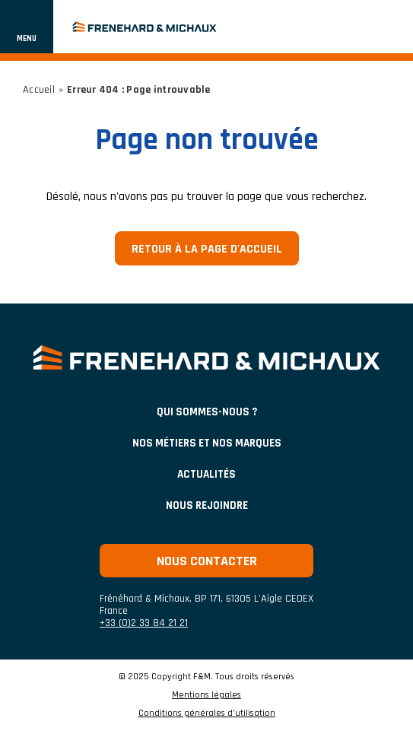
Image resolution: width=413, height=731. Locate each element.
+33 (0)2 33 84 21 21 (144, 623)
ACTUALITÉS (206, 474)
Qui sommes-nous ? (207, 412)
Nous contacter (207, 561)
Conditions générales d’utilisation (206, 713)
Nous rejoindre (207, 505)
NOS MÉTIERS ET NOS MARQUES (206, 443)
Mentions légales (206, 695)
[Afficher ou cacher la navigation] (26, 26)
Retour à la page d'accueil (207, 249)
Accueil (39, 90)
